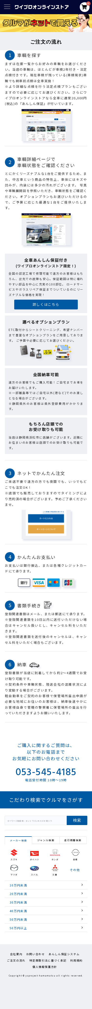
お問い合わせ (35, 954)
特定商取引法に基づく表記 (47, 960)
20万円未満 (18, 894)
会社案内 (16, 954)
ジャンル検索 (45, 840)
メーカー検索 (18, 840)
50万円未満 (18, 919)
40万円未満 (18, 911)
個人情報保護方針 (44, 967)
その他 (75, 869)
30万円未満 (18, 902)
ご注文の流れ (16, 960)
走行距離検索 (72, 840)
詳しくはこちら (46, 304)
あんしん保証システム (64, 954)
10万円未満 (18, 885)
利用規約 (76, 960)
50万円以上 (18, 928)
